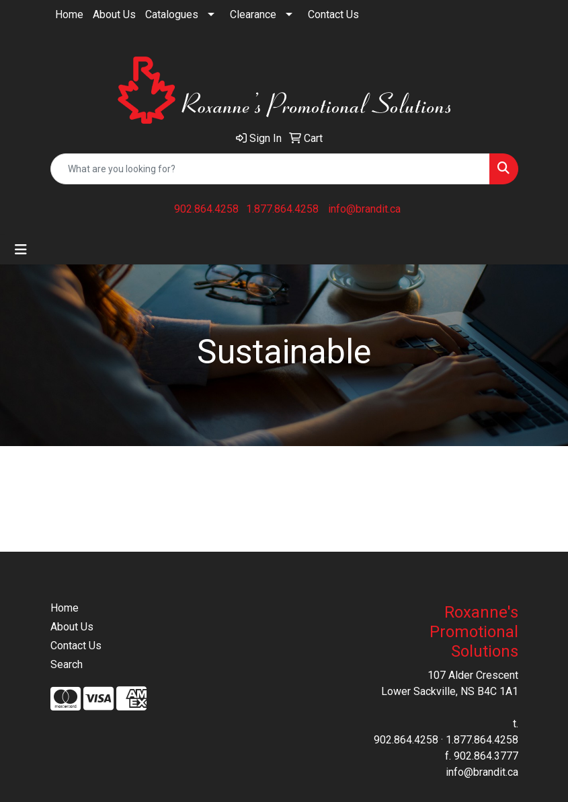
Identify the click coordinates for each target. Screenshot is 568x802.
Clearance (253, 14)
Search (66, 664)
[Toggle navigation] (21, 249)
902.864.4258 (206, 209)
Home (69, 14)
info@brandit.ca (364, 209)
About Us (114, 14)
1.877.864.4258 (282, 209)
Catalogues (171, 14)
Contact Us (333, 14)
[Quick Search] (270, 168)
